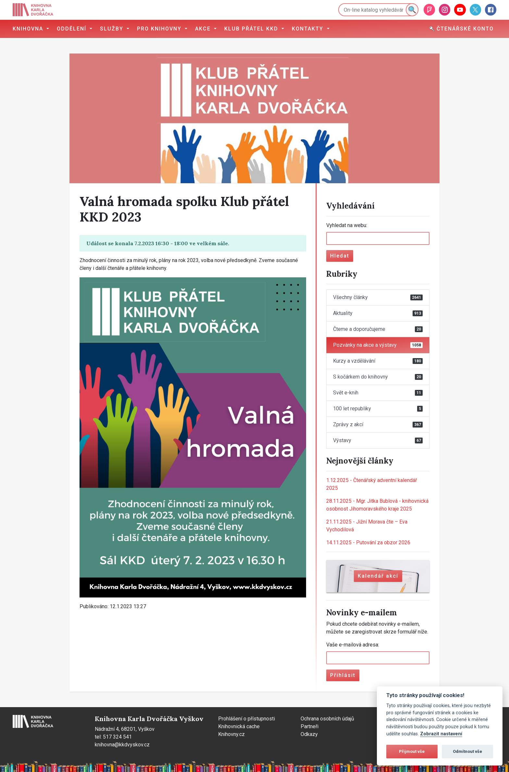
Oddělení (72, 29)
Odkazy (309, 734)
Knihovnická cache (239, 726)
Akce (204, 29)
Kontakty (308, 29)
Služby (112, 29)
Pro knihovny (160, 29)
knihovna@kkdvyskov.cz (122, 745)
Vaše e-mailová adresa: (352, 645)
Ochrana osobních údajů (327, 719)
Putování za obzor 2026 (368, 542)
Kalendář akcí (378, 576)
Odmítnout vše (467, 751)
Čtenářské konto (461, 29)
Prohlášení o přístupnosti (246, 719)
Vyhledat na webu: (346, 225)
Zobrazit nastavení (441, 734)
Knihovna (29, 29)
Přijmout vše (412, 751)
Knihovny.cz (231, 734)
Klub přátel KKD (252, 29)
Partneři (309, 726)
